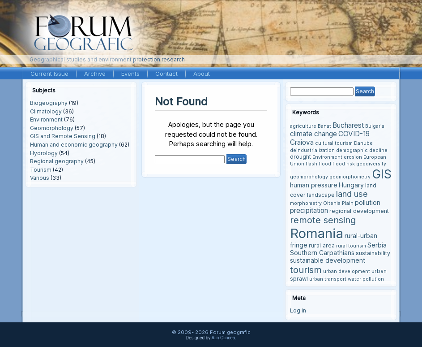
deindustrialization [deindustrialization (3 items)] (312, 150)
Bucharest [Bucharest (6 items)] (348, 125)
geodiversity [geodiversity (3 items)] (371, 164)
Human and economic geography (74, 144)
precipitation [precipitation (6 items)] (309, 210)
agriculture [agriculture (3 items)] (303, 126)
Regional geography (57, 161)
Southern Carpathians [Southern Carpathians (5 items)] (322, 252)
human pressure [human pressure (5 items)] (313, 185)
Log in (298, 310)
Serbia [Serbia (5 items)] (377, 245)
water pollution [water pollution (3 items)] (366, 279)
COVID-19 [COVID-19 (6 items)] (354, 134)
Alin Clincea (223, 337)
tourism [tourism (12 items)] (306, 269)
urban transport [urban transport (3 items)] (327, 279)
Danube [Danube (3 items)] (363, 143)
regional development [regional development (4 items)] (359, 211)
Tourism (40, 169)
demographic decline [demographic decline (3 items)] (362, 150)
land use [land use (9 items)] (352, 194)
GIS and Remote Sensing (62, 136)
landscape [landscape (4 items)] (321, 194)
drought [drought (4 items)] (300, 156)
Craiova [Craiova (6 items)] (302, 142)
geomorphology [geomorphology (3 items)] (309, 177)
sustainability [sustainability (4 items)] (373, 253)
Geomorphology (51, 128)
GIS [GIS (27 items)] (382, 174)
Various (39, 177)
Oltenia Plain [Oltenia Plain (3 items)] (338, 203)
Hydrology (44, 153)
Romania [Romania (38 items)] (316, 233)
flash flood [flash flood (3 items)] (318, 164)
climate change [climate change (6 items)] (313, 134)
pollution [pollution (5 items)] (367, 202)
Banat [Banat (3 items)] (324, 126)
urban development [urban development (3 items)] (346, 271)
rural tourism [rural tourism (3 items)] (351, 246)
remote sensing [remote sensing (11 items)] (323, 220)
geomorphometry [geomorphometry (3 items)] (350, 177)
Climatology (46, 111)
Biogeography (49, 103)
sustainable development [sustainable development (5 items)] (327, 260)
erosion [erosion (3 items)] (353, 157)
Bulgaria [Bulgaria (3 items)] (374, 126)
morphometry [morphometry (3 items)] (306, 203)
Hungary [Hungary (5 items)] (351, 185)
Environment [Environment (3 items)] (327, 157)
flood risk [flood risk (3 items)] (343, 164)
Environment (46, 119)
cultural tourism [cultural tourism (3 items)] (334, 143)
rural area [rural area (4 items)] (322, 245)
